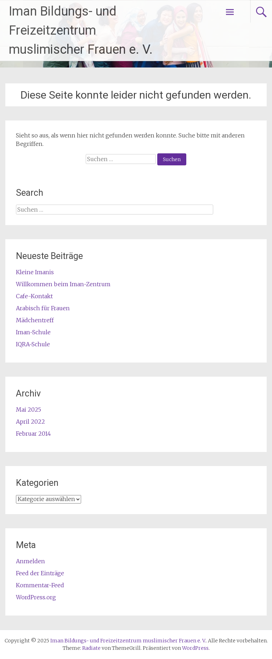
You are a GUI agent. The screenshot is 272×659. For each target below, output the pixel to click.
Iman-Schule (33, 332)
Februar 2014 (33, 433)
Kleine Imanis (35, 272)
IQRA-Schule (33, 344)
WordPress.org (36, 597)
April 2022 (30, 421)
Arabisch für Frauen (43, 308)
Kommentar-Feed (40, 585)
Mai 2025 (28, 409)
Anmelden (30, 561)
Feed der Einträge (40, 573)
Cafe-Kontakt (34, 296)
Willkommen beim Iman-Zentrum (63, 284)
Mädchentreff (35, 320)
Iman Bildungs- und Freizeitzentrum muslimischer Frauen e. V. (81, 30)
